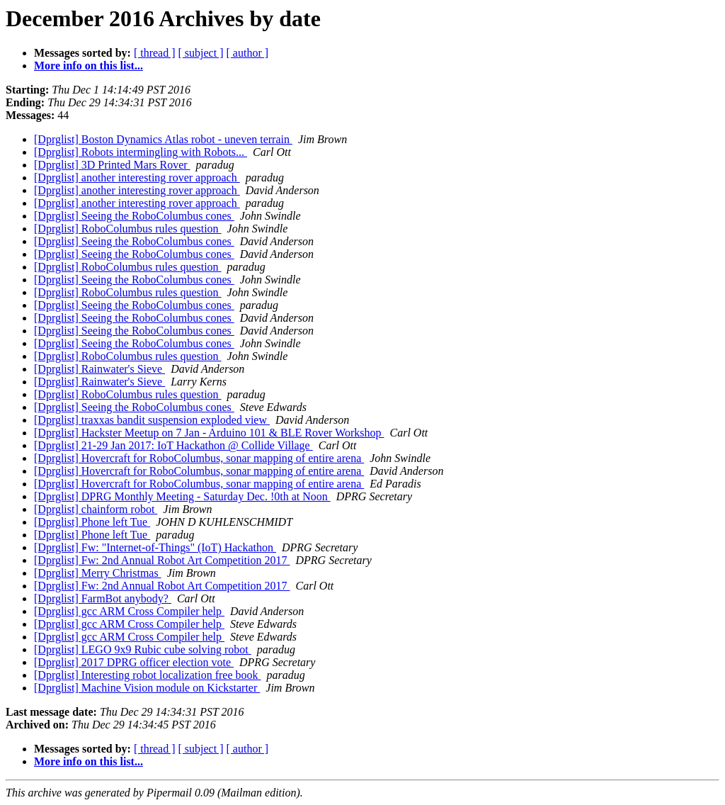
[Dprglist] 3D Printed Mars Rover (112, 165)
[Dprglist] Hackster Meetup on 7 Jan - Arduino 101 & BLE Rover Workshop (209, 433)
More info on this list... (88, 66)
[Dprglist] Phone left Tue (92, 522)
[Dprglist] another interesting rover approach (137, 177)
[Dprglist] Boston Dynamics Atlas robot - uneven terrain (163, 139)
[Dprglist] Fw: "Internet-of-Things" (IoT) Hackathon (155, 547)
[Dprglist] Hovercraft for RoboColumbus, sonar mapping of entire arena (199, 458)
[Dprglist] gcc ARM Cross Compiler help (129, 611)
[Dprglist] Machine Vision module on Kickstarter (147, 688)
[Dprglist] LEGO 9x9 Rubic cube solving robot (142, 649)
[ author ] (248, 53)
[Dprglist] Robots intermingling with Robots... (140, 152)
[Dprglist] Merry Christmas (97, 573)
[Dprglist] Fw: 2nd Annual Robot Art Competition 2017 (162, 560)
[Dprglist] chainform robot (95, 509)
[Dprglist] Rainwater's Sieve (99, 369)
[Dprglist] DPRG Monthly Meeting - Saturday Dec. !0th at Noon (182, 496)
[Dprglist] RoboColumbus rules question (128, 229)
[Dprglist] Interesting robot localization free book (147, 675)
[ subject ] (201, 53)
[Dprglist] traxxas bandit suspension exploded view (152, 420)
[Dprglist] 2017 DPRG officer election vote (134, 662)
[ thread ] (155, 53)
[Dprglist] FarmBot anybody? (102, 598)
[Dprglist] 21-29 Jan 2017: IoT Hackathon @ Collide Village (173, 445)
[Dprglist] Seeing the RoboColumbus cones (134, 216)
